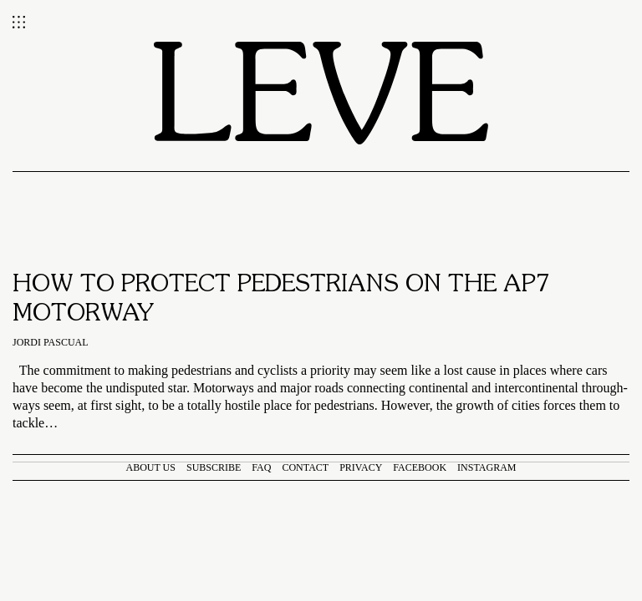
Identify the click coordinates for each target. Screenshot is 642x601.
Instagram (486, 467)
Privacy (360, 467)
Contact (305, 467)
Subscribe (213, 467)
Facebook (419, 467)
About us (151, 467)
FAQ (261, 467)
